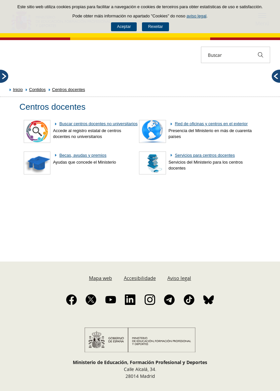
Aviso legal (179, 278)
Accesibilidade (140, 278)
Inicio (18, 89)
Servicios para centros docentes (205, 155)
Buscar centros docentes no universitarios (98, 123)
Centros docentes (68, 89)
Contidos (37, 89)
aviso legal (196, 15)
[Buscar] (260, 55)
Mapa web (100, 278)
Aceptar (124, 26)
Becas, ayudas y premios (82, 155)
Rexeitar (155, 26)
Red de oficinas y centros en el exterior (211, 123)
